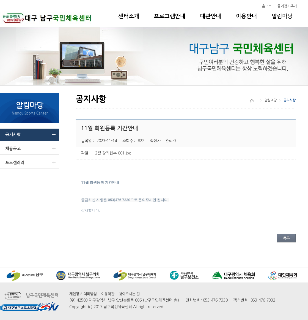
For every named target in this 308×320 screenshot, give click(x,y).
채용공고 (13, 149)
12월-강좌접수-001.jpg (112, 153)
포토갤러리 (14, 163)
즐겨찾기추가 (287, 6)
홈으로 (267, 6)
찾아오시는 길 (129, 294)
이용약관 (107, 294)
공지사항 (13, 134)
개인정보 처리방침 (83, 294)
